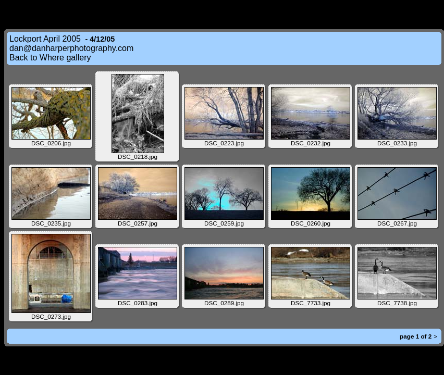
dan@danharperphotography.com (71, 48)
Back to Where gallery (50, 57)
